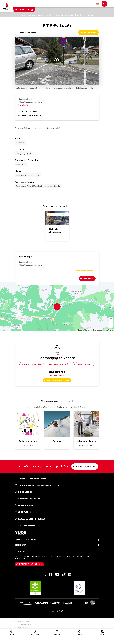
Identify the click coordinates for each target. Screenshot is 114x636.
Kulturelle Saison (28, 440)
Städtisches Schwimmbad (55, 230)
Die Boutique (23, 492)
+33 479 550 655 (57, 375)
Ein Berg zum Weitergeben (30, 478)
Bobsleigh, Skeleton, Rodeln (86, 440)
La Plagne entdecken (37, 15)
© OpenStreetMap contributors (98, 330)
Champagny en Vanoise (58, 215)
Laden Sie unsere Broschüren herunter (37, 485)
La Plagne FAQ (24, 505)
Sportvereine (24, 512)
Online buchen (24, 10)
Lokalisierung (81, 88)
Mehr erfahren (88, 32)
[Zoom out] (111, 322)
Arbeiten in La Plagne (27, 498)
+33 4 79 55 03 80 (27, 111)
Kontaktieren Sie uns (30, 564)
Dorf (92, 88)
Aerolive (57, 440)
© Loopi (110, 330)
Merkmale (47, 88)
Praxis (50, 15)
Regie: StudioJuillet (22, 627)
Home (24, 15)
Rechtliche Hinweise (22, 621)
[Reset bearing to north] (111, 326)
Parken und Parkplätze (59, 364)
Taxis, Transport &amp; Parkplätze (68, 15)
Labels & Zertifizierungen (30, 519)
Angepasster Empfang (63, 88)
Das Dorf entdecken (58, 380)
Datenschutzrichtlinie (23, 624)
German (97, 4)
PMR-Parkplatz (88, 15)
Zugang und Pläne (31, 364)
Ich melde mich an (85, 466)
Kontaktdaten (21, 88)
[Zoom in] (111, 318)
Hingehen (88, 278)
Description (35, 88)
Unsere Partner (25, 525)
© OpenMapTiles (82, 330)
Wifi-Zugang (84, 364)
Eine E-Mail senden (29, 115)
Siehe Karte (23, 105)
